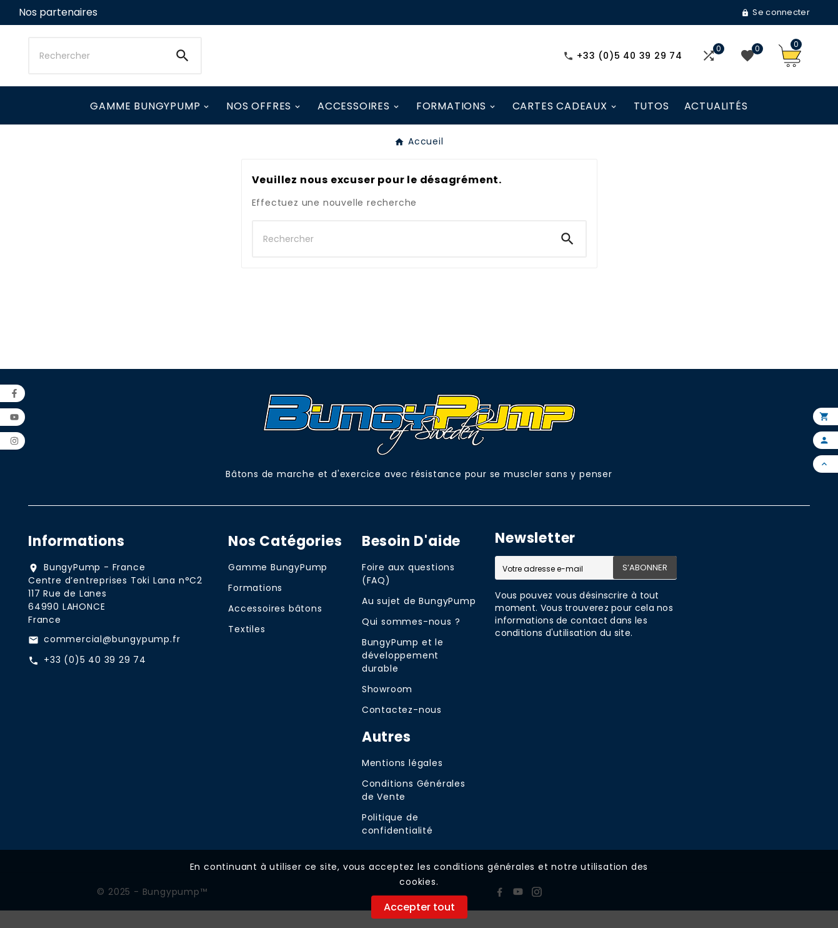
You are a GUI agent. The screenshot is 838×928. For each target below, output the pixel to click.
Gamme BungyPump (277, 584)
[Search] (182, 64)
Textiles (246, 646)
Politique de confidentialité (397, 841)
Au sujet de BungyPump (419, 618)
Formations (255, 605)
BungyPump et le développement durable (403, 672)
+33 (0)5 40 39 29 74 (95, 677)
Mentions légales (402, 780)
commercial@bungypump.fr (112, 656)
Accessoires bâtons (275, 626)
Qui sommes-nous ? (411, 639)
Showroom (387, 706)
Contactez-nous (402, 727)
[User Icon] (58, 12)
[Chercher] (96, 64)
